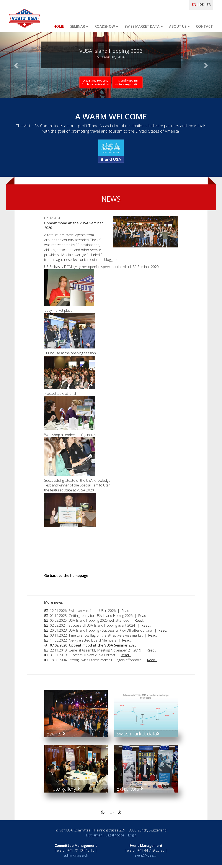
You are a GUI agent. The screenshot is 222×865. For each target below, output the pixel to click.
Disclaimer (94, 835)
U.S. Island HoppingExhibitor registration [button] (95, 82)
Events (55, 733)
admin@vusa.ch (76, 855)
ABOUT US (179, 26)
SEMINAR (79, 26)
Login (132, 835)
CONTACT (204, 26)
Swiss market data (138, 733)
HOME (59, 26)
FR (209, 4)
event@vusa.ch (146, 855)
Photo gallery (63, 788)
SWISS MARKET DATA (143, 26)
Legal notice (115, 835)
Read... (126, 610)
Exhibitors (129, 788)
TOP (111, 812)
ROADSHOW (106, 26)
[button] (16, 65)
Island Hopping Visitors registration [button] (127, 82)
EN (194, 4)
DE (201, 4)
